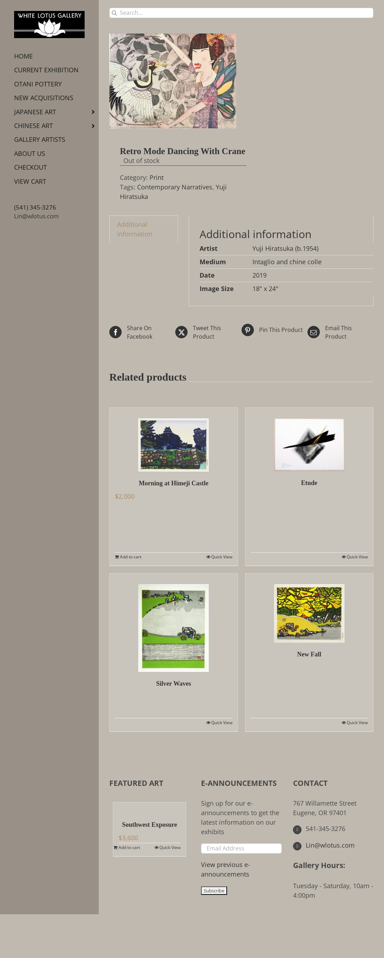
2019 (259, 275)
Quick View (221, 557)
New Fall (309, 654)
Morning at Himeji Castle (173, 483)
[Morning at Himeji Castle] (174, 440)
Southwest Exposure (149, 824)
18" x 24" (265, 288)
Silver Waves (173, 683)
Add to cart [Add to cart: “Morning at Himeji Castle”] (130, 557)
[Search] (114, 13)
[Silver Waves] (174, 623)
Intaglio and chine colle (287, 261)
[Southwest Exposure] (149, 807)
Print (157, 177)
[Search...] (241, 13)
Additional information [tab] (134, 229)
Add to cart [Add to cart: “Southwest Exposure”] (129, 847)
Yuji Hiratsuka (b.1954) (285, 248)
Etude (309, 482)
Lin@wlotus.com (36, 216)
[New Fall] (309, 608)
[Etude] (309, 439)
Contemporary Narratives (174, 187)
